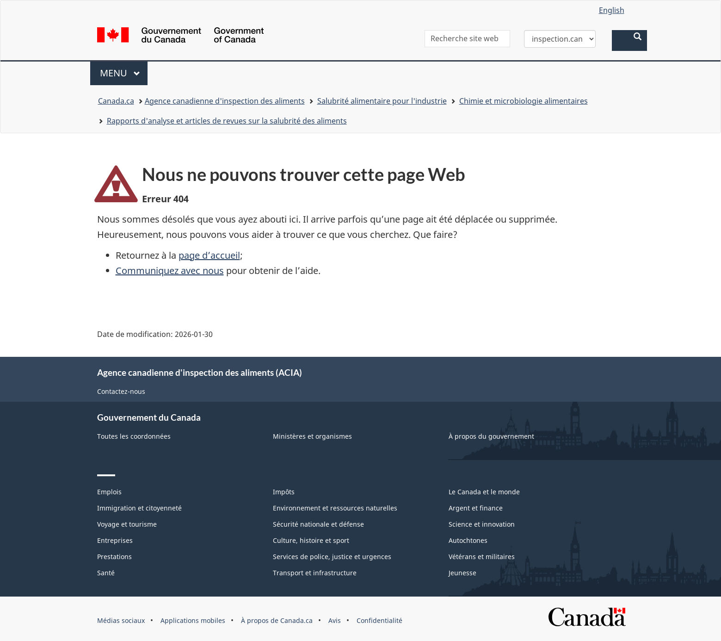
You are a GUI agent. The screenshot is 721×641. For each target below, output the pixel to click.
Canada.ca (116, 101)
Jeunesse (462, 572)
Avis (334, 620)
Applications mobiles (192, 620)
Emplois (109, 491)
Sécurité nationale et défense (318, 524)
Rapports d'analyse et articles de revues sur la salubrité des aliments (227, 121)
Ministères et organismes (312, 436)
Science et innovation (482, 524)
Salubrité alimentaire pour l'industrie (382, 101)
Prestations (114, 556)
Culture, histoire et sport (311, 540)
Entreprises (115, 540)
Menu (124, 73)
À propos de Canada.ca (277, 620)
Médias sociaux (121, 620)
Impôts (284, 491)
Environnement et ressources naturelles (335, 508)
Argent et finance (476, 508)
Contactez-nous (121, 391)
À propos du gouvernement (491, 436)
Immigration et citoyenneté (139, 508)
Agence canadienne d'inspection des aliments (225, 101)
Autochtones (468, 540)
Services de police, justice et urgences (332, 556)
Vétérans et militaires (482, 556)
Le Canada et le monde (484, 491)
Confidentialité (379, 620)
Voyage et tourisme (127, 524)
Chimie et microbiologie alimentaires (523, 101)
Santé (106, 572)
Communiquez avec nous (170, 270)
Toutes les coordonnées (134, 436)
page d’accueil (209, 255)
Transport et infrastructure (315, 572)
